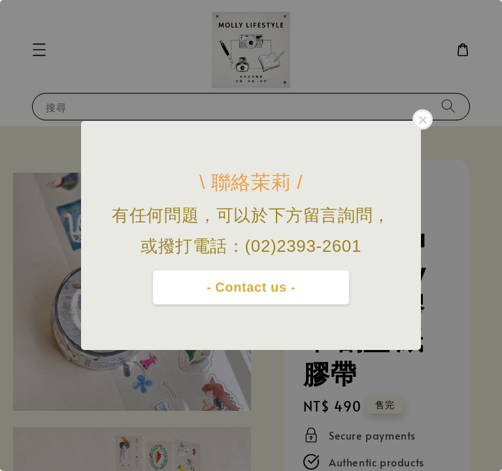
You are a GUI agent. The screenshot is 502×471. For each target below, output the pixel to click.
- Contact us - (251, 287)
